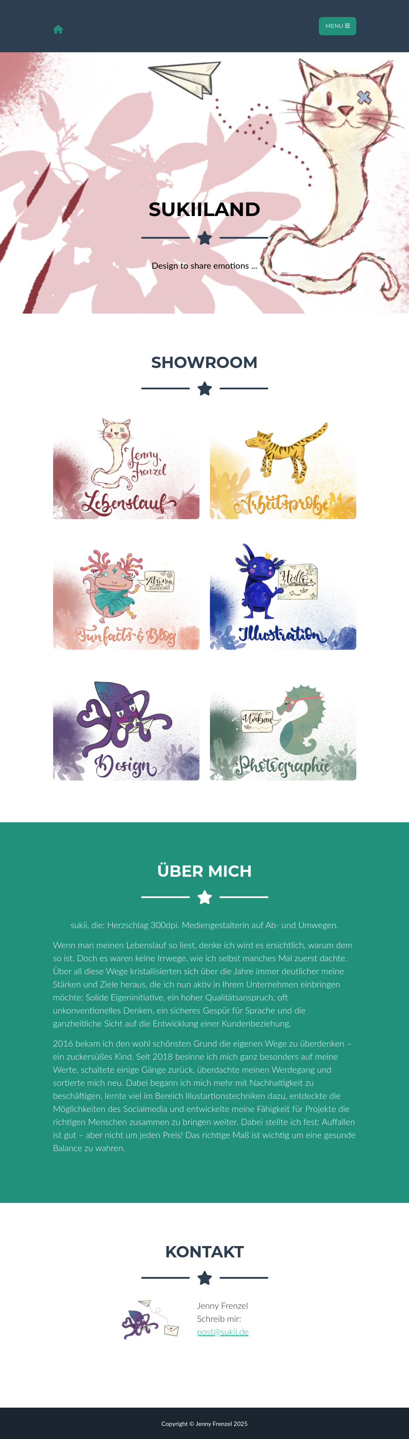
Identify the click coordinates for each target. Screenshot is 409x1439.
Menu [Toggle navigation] (337, 26)
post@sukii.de (223, 1331)
